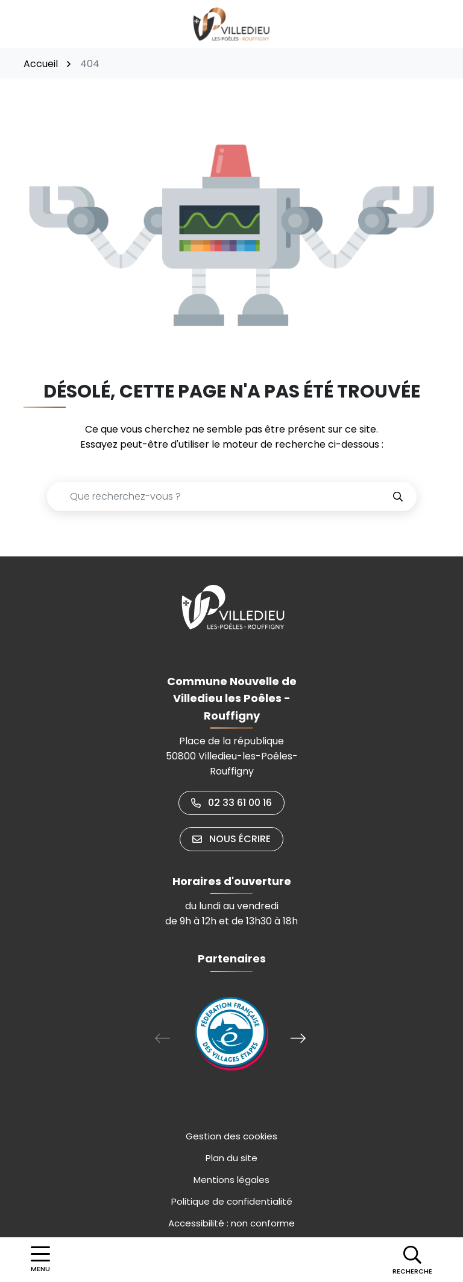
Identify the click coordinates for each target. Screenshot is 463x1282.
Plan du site (231, 1158)
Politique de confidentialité (231, 1201)
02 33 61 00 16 (231, 803)
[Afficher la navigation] (40, 1260)
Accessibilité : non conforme (231, 1223)
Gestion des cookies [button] (231, 1136)
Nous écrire (231, 839)
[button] (412, 1259)
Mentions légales (231, 1179)
